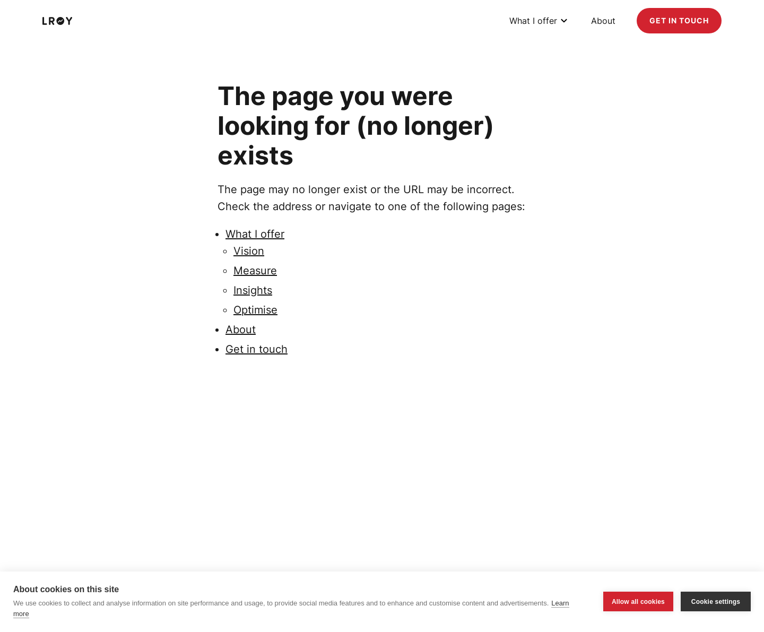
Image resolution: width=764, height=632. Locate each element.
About (603, 20)
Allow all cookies (638, 601)
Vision (248, 251)
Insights (252, 290)
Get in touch (679, 20)
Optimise (255, 310)
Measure (255, 270)
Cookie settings (715, 601)
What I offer (533, 20)
